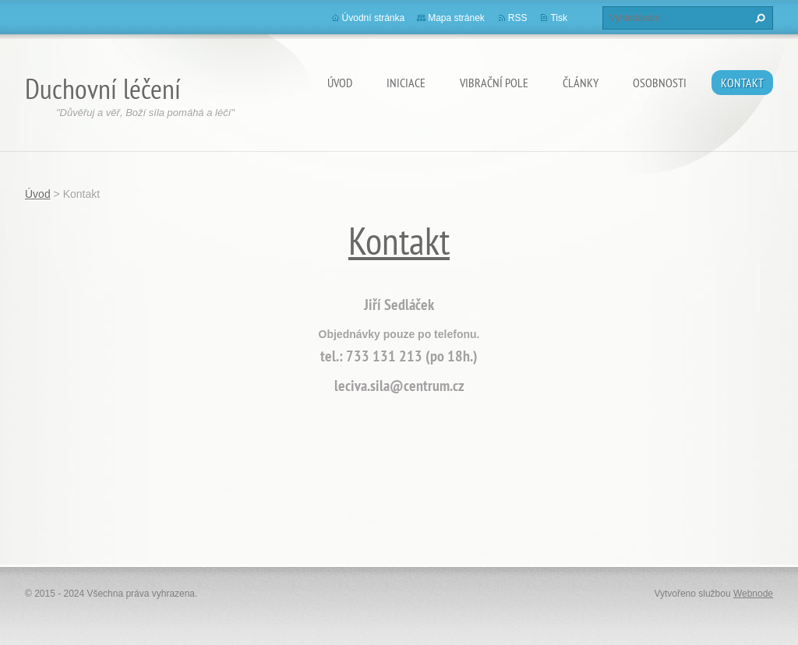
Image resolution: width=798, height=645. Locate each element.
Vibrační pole (494, 82)
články (580, 82)
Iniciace (406, 82)
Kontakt (742, 82)
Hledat (758, 18)
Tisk (558, 17)
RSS (518, 17)
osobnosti (660, 82)
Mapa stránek (456, 17)
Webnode (753, 593)
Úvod (339, 82)
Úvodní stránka (373, 17)
